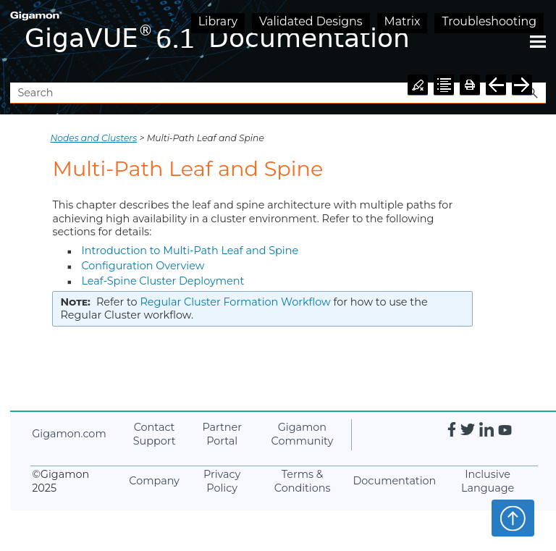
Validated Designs (311, 21)
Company (154, 480)
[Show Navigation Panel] (538, 41)
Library (217, 21)
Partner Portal (222, 434)
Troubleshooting (489, 21)
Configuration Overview (142, 265)
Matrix (402, 21)
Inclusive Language (487, 481)
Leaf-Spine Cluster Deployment (162, 280)
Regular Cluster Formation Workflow (235, 301)
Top (512, 517)
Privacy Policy (221, 481)
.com (69, 433)
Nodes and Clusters (93, 138)
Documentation (394, 480)
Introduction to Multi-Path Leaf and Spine (189, 250)
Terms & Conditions (302, 481)
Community (302, 434)
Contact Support (154, 434)
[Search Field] (277, 93)
